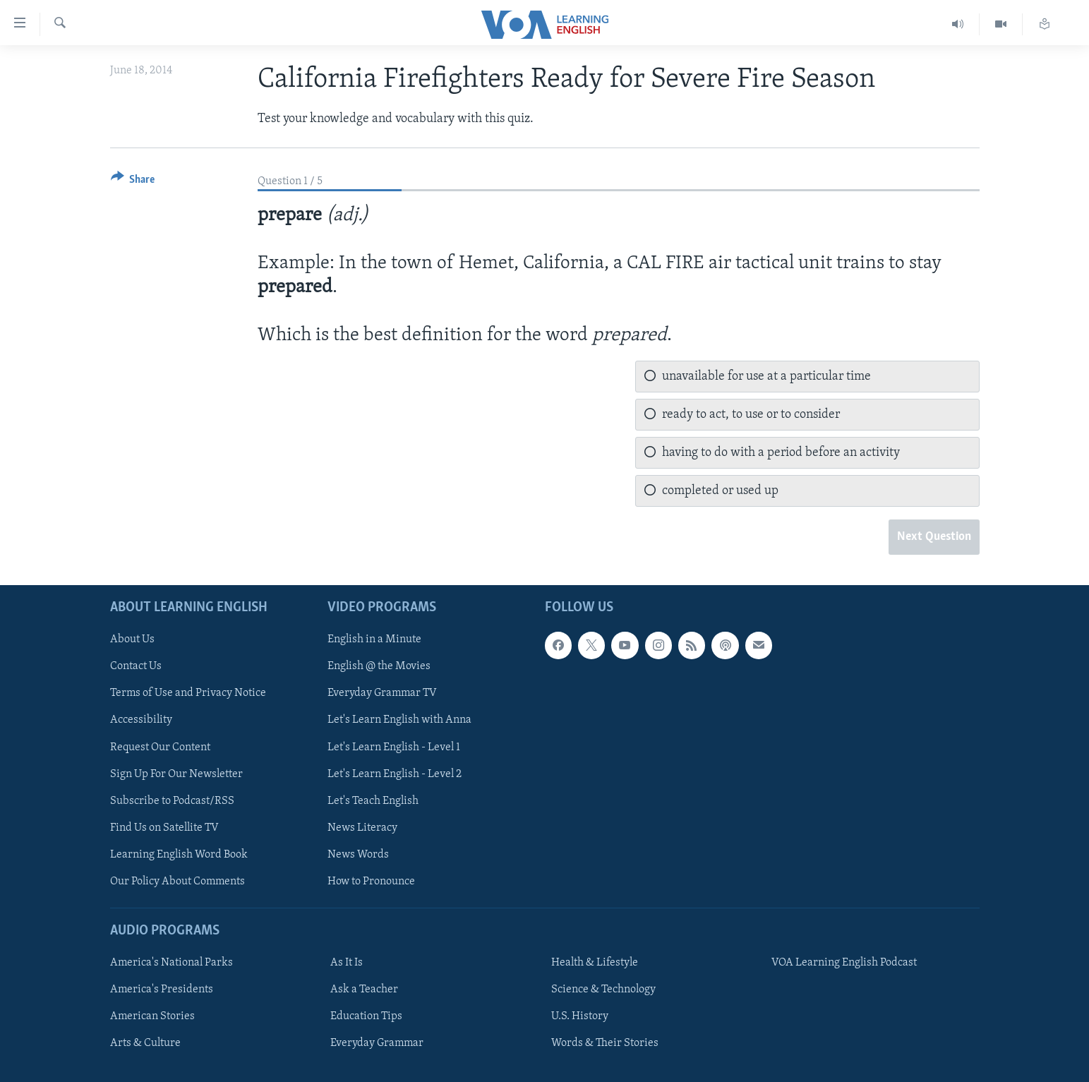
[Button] (133, 181)
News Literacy (362, 827)
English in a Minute (374, 639)
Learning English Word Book (179, 854)
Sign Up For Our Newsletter (176, 773)
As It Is (346, 962)
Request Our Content (160, 746)
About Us (132, 639)
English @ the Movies (379, 666)
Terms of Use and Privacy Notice (188, 693)
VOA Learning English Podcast (844, 962)
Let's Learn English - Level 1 (393, 746)
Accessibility (141, 720)
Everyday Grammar (376, 1043)
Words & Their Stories (604, 1043)
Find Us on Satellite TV (164, 827)
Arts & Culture (145, 1043)
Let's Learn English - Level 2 (394, 773)
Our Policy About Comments (177, 880)
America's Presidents (161, 989)
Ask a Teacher (364, 989)
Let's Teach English (373, 800)
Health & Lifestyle (594, 962)
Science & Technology (603, 989)
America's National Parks (171, 962)
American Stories (152, 1016)
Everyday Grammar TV (382, 693)
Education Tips (366, 1016)
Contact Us (136, 666)
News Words (358, 854)
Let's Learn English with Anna (399, 720)
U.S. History (579, 1016)
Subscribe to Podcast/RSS (172, 800)
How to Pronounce (371, 880)
